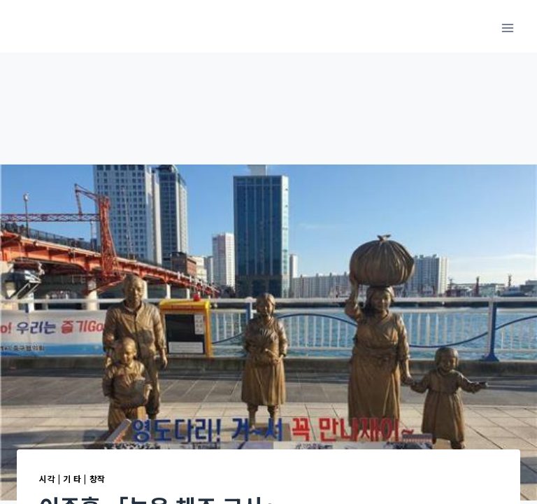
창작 (98, 478)
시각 (47, 478)
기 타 (72, 478)
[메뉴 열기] (507, 27)
